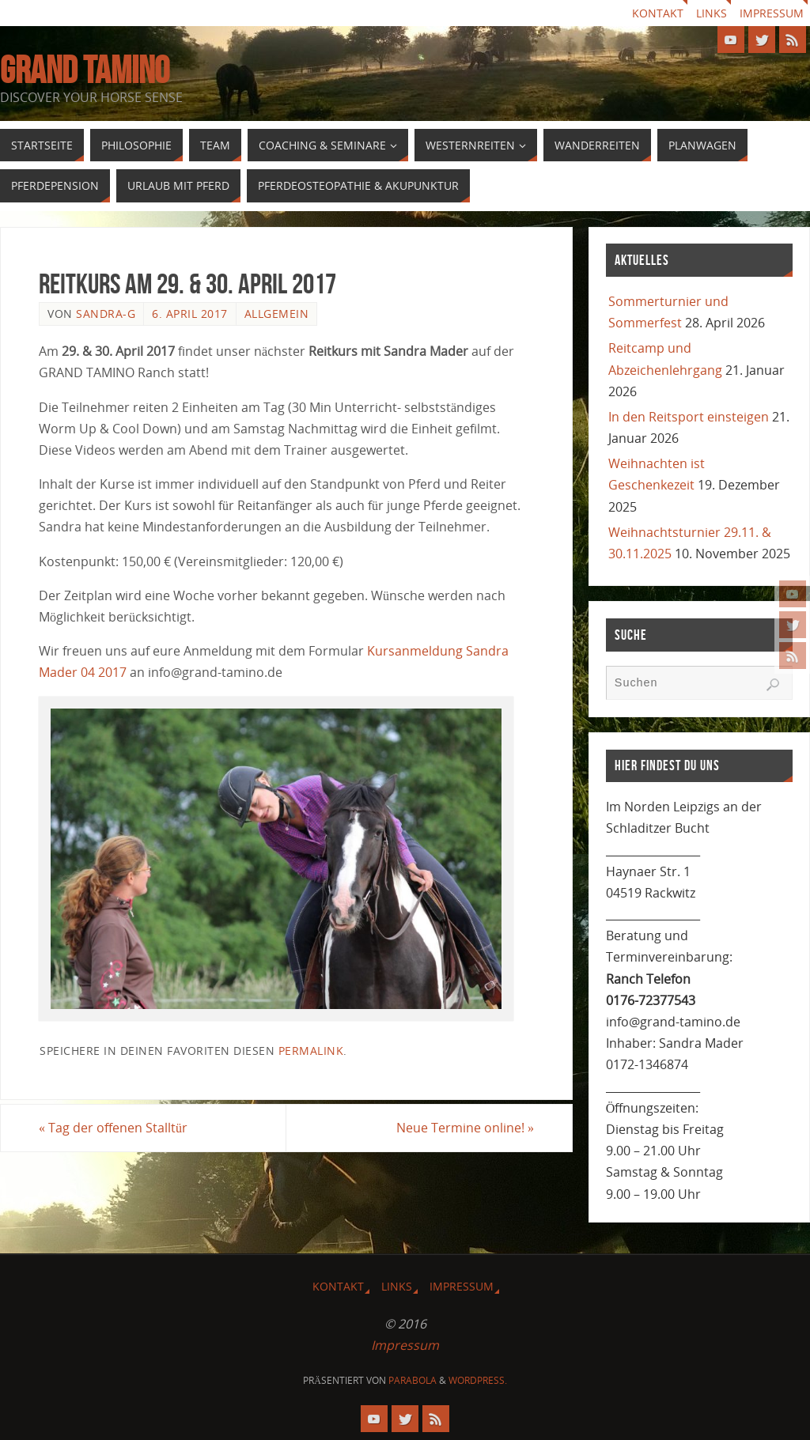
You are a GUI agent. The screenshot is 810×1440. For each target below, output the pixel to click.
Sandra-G (105, 313)
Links (711, 13)
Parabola (412, 1380)
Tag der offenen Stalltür (113, 1127)
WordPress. (478, 1380)
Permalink (311, 1050)
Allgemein (276, 313)
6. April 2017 (190, 313)
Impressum (772, 13)
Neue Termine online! (465, 1127)
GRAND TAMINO (84, 70)
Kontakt (657, 13)
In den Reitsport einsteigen (688, 416)
